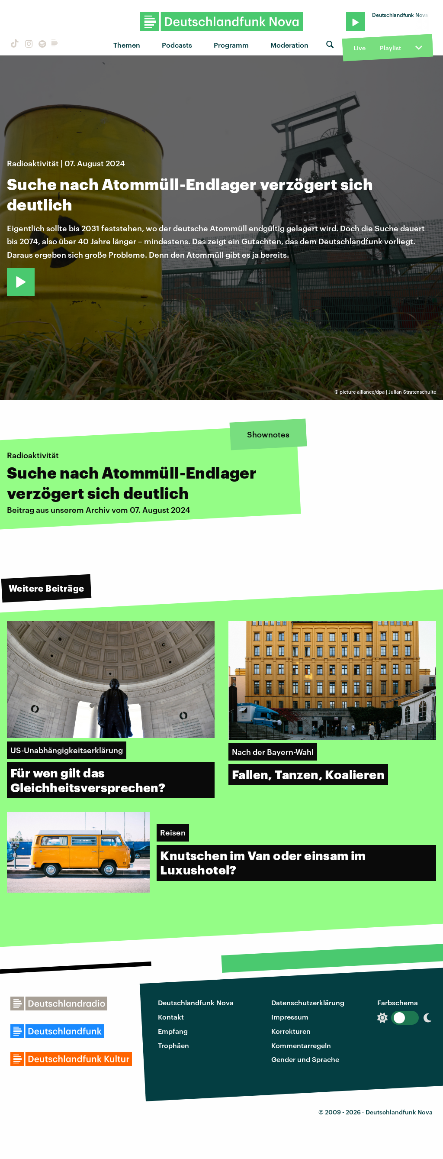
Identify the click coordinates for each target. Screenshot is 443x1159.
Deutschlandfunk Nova (196, 1002)
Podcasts (177, 45)
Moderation (289, 45)
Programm (231, 45)
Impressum (289, 1017)
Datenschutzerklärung (307, 1002)
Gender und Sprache (305, 1059)
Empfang (173, 1031)
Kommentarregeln (301, 1045)
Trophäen (173, 1045)
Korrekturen (291, 1031)
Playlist (390, 48)
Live (359, 48)
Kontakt (171, 1017)
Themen (126, 45)
